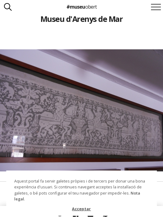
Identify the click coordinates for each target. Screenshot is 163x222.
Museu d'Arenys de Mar (81, 19)
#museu (81, 6)
